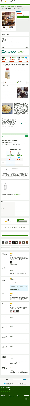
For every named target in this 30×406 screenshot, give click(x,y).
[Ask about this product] (15, 136)
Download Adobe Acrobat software (17, 194)
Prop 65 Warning (18, 177)
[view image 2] (6, 242)
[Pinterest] (9, 391)
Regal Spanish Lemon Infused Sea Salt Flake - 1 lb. (10, 155)
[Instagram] (1, 391)
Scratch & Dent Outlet (11, 396)
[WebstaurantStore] (10, 387)
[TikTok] (7, 391)
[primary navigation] (2, 1)
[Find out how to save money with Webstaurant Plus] (1, 57)
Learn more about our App (23, 384)
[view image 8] (27, 242)
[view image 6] (20, 242)
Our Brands (18, 396)
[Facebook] (5, 391)
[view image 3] (9, 242)
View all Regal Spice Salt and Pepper (21, 52)
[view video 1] (3, 242)
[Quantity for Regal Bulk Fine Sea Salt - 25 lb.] (1, 61)
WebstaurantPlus (3, 395)
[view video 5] (16, 242)
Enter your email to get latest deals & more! (8, 379)
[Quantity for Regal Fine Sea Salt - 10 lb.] (9, 61)
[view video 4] (13, 242)
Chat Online (25, 398)
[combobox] (15, 3)
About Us (18, 395)
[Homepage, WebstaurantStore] (15, 1)
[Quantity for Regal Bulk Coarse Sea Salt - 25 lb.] (18, 61)
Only (17, 12)
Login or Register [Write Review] (15, 235)
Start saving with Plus (8, 384)
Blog (9, 395)
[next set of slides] (28, 59)
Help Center (26, 395)
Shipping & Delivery (26, 399)
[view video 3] (17, 311)
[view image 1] (11, 311)
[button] (4, 27)
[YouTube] (3, 391)
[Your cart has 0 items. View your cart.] (28, 1)
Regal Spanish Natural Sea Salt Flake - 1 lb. (19, 155)
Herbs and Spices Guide (8, 198)
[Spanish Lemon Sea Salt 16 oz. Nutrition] (5, 188)
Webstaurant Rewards (3, 396)
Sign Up (24, 379)
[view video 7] (23, 242)
